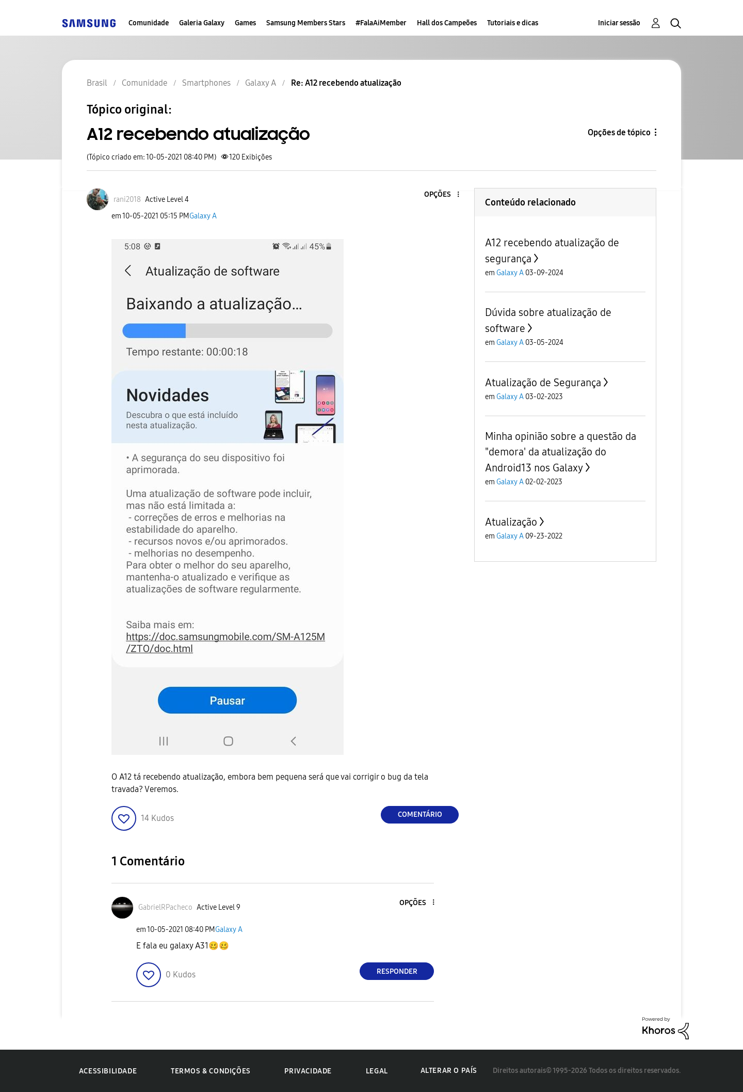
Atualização (511, 522)
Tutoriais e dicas (512, 23)
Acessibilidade (108, 1071)
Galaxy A (203, 216)
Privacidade (308, 1071)
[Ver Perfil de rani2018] (127, 199)
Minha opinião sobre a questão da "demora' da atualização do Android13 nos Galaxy (560, 452)
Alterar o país (449, 1070)
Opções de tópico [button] (619, 132)
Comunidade (148, 23)
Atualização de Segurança (543, 382)
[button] (441, 195)
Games (245, 23)
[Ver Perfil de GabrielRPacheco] (165, 907)
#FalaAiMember (381, 23)
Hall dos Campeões (447, 23)
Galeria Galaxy (201, 23)
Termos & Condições (211, 1071)
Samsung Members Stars (305, 23)
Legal (377, 1071)
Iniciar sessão (619, 23)
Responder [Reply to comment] (397, 971)
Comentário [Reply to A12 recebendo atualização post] (420, 814)
